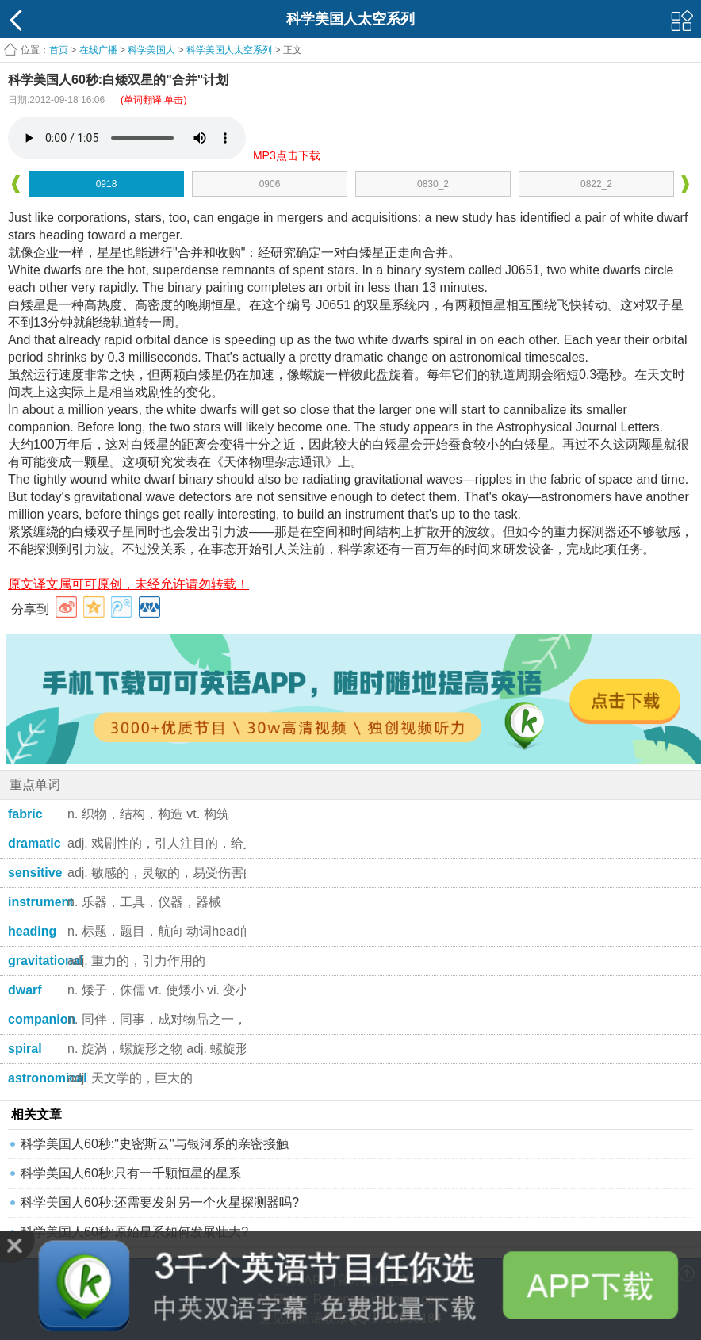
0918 (106, 184)
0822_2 (596, 184)
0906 (270, 184)
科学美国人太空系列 (229, 50)
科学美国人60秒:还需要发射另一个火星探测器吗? (160, 1202)
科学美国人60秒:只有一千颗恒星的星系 (131, 1173)
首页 (58, 50)
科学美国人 (151, 50)
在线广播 (98, 50)
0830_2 (433, 184)
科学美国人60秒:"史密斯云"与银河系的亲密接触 (155, 1143)
